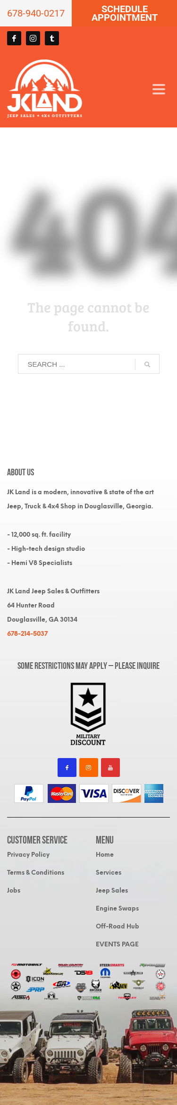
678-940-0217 (36, 13)
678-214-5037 (27, 633)
